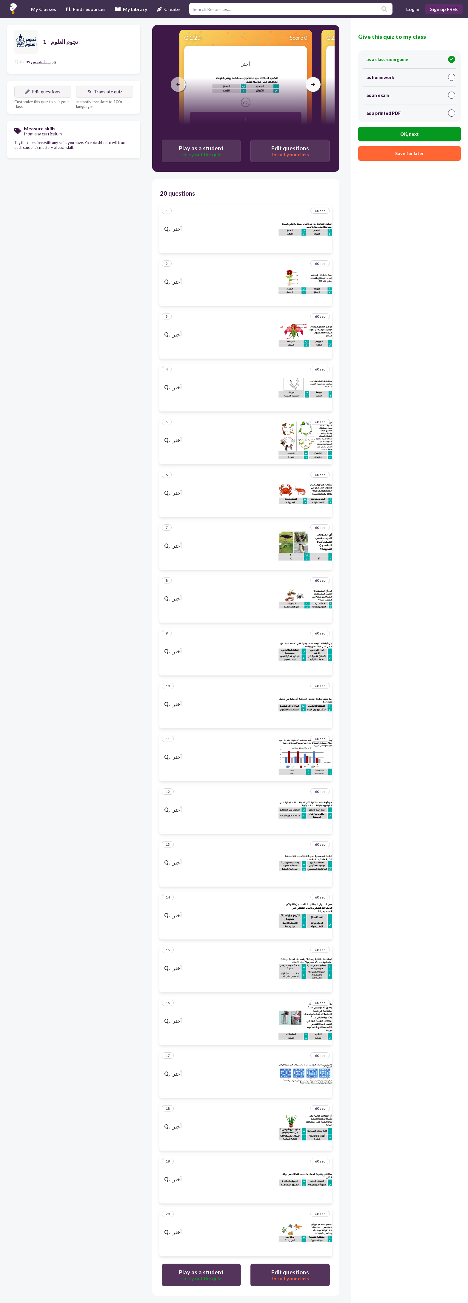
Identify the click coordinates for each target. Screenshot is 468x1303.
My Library (131, 9)
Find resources (86, 9)
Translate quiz (104, 91)
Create (168, 9)
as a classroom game (411, 59)
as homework (411, 77)
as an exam (411, 95)
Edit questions (42, 91)
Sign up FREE (444, 9)
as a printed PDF (411, 113)
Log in (412, 9)
